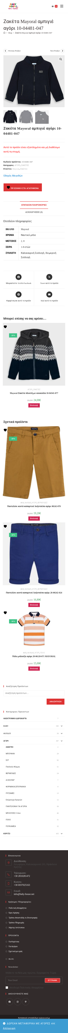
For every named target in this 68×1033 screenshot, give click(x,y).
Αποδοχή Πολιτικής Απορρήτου (25, 987)
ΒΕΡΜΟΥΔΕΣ (43, 502)
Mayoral (16, 169)
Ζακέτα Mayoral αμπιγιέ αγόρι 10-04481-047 (33, 33)
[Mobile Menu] (60, 6)
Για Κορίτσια (14, 941)
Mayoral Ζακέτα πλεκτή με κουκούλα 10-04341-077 (34, 393)
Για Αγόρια (13, 946)
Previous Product (14, 51)
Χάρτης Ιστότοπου (16, 927)
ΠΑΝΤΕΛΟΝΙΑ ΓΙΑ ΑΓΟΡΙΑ (16, 806)
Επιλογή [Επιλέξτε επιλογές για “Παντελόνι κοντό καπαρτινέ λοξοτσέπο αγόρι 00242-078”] (34, 518)
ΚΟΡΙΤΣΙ (6, 834)
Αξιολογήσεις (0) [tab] (34, 212)
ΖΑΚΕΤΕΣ (25, 165)
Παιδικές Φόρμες (13, 767)
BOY (22, 502)
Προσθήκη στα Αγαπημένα (23, 187)
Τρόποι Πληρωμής (16, 922)
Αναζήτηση (55, 702)
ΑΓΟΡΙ (17, 165)
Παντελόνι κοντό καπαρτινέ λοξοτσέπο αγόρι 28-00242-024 (34, 593)
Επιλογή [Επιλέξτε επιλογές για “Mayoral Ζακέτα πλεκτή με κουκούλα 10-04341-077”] (34, 405)
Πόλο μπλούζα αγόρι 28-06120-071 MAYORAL (34, 656)
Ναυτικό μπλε (28, 235)
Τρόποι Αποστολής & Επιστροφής (23, 918)
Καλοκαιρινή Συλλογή (32, 253)
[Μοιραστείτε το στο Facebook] (18, 279)
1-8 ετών (25, 247)
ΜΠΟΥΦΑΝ (10, 754)
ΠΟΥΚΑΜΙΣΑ (11, 826)
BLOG (11, 959)
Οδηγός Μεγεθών (13, 175)
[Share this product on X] (49, 279)
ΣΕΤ (7, 760)
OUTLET (28, 502)
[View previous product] (5, 51)
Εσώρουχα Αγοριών (14, 800)
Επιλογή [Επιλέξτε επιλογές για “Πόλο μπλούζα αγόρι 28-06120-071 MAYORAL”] (34, 669)
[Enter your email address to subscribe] (34, 980)
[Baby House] (4, 33)
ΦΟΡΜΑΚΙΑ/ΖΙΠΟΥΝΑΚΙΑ (16, 786)
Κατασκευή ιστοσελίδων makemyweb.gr (34, 1018)
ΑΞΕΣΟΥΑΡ (10, 780)
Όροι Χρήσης (14, 913)
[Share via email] (49, 296)
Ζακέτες (23, 169)
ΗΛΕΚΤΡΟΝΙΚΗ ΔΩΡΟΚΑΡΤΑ (15, 718)
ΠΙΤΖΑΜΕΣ (10, 793)
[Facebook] (9, 1001)
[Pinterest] (25, 1001)
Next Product (55, 51)
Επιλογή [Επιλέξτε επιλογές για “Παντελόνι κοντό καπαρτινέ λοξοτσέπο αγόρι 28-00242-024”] (34, 605)
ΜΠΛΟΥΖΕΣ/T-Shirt (13, 813)
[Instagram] (17, 1001)
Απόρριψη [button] (9, 1028)
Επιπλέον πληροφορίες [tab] (34, 205)
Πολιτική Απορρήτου (17, 908)
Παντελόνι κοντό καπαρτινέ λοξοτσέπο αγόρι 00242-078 (34, 506)
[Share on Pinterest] (18, 296)
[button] (60, 59)
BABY (5, 726)
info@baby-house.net (24, 894)
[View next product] (62, 51)
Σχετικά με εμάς (16, 951)
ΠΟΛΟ (42, 653)
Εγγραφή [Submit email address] (52, 980)
